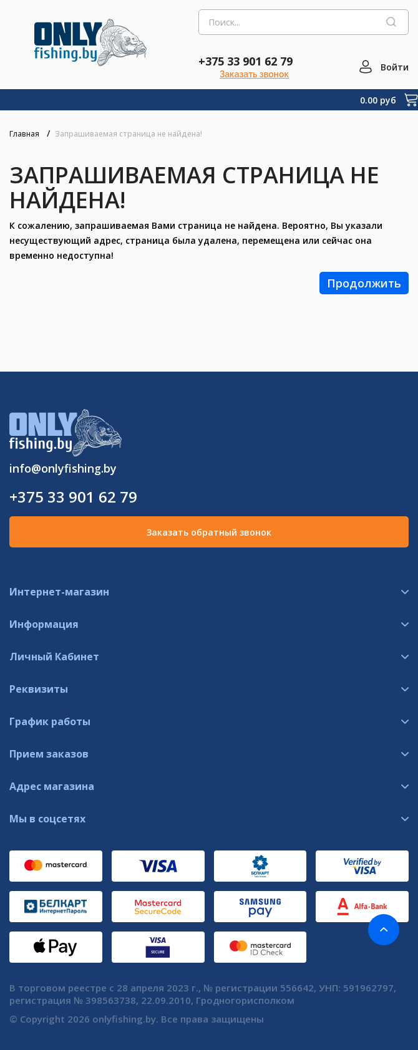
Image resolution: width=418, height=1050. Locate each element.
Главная (24, 133)
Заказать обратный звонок (209, 532)
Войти (395, 67)
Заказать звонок (254, 74)
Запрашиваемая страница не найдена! (128, 133)
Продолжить (364, 283)
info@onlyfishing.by (63, 468)
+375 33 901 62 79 (245, 61)
